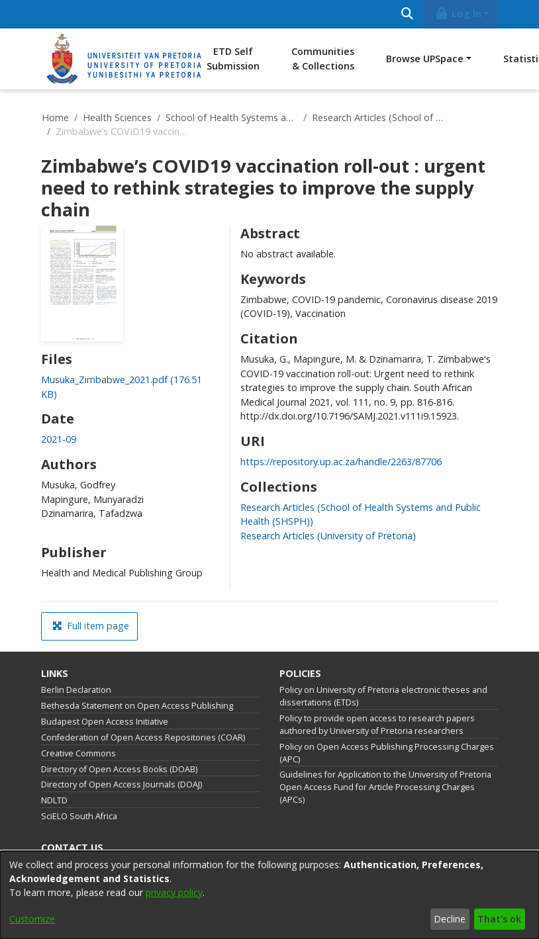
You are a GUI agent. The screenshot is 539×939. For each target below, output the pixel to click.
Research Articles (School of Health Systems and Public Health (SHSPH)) (378, 117)
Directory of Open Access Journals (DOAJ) (121, 784)
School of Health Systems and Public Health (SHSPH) (232, 117)
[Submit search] (407, 14)
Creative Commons (78, 753)
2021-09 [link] (58, 439)
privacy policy (174, 892)
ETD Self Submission (233, 58)
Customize (32, 919)
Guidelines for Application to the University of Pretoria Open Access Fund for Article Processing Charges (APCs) (385, 787)
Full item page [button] (90, 625)
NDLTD (54, 800)
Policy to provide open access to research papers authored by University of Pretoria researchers (377, 725)
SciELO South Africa (79, 816)
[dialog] (269, 895)
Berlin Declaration (76, 689)
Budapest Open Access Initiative (104, 721)
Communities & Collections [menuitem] (322, 58)
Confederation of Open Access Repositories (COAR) (143, 737)
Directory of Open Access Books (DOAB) (119, 769)
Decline (450, 919)
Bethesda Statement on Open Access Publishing (137, 705)
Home (55, 117)
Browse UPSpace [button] (425, 58)
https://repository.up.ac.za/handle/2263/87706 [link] (341, 461)
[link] (328, 535)
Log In (458, 13)
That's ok (499, 919)
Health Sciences (117, 117)
